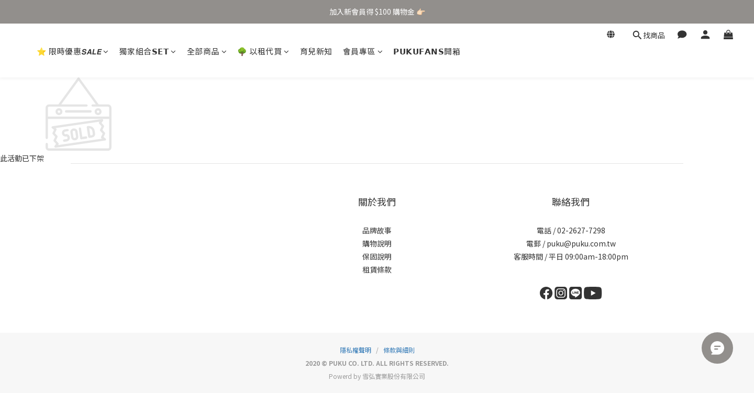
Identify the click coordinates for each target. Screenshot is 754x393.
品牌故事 (377, 230)
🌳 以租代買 (263, 51)
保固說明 (377, 256)
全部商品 (207, 51)
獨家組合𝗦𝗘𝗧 (147, 51)
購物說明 (377, 243)
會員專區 (363, 51)
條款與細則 (399, 349)
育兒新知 (316, 51)
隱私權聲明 (355, 349)
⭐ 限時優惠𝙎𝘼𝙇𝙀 (73, 51)
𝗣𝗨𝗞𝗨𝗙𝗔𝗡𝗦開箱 (426, 51)
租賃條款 (377, 269)
